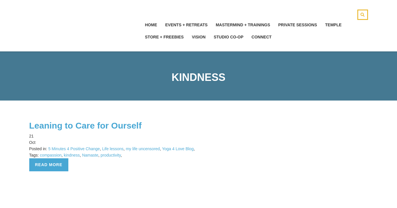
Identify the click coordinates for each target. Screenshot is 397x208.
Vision (198, 37)
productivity (110, 155)
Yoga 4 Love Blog (177, 148)
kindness (72, 155)
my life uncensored (143, 148)
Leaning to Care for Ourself (85, 125)
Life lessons (113, 148)
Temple (333, 25)
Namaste (90, 155)
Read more (49, 164)
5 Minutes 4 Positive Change (74, 148)
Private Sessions (297, 25)
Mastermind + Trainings (243, 25)
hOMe (151, 25)
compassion (51, 155)
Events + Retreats (186, 25)
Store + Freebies (164, 37)
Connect (262, 37)
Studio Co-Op (229, 37)
